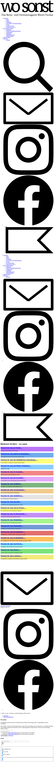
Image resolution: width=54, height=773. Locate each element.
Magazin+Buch (6, 37)
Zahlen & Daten (9, 36)
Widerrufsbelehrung (12, 734)
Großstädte (8, 33)
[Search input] (8, 741)
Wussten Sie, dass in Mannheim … (13, 538)
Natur (7, 19)
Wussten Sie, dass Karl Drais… (12, 544)
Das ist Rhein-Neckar (8, 28)
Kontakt (8, 40)
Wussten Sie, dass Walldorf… (11, 484)
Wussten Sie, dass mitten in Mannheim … (16, 454)
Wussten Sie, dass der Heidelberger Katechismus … (19, 460)
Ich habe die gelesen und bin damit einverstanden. (18, 732)
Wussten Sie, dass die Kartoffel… (13, 478)
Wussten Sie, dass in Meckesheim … (14, 514)
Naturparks (8, 29)
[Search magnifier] (2, 743)
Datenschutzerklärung (8, 717)
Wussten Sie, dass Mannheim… (12, 520)
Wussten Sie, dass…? (11, 27)
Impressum (5, 715)
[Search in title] (2, 750)
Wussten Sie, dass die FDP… (11, 502)
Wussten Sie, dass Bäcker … (11, 550)
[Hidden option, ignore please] (2, 758)
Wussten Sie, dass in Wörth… (11, 448)
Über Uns (5, 38)
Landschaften (9, 32)
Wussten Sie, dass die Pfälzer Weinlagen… (16, 466)
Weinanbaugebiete (10, 35)
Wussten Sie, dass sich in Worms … (13, 508)
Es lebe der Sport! (10, 26)
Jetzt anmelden (4, 735)
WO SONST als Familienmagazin (14, 23)
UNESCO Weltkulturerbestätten (13, 31)
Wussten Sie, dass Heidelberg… (12, 496)
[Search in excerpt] (2, 755)
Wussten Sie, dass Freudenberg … (13, 532)
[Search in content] (2, 753)
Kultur (7, 21)
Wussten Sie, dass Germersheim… (13, 490)
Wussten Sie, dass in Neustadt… (12, 472)
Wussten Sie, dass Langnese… (11, 556)
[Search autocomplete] (23, 741)
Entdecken (5, 18)
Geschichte (8, 22)
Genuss (7, 24)
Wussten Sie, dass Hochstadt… (12, 526)
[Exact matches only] (2, 747)
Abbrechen (10, 735)
